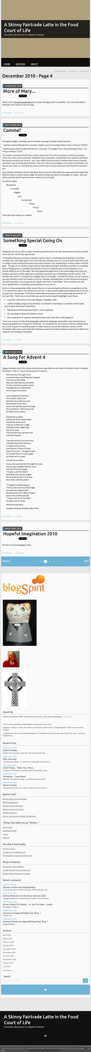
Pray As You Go (9, 849)
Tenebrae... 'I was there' (14, 776)
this (48, 102)
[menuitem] (7, 62)
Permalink (7, 113)
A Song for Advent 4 (24, 357)
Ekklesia (6, 838)
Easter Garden (10, 785)
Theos (5, 834)
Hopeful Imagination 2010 (30, 533)
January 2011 (84, 71)
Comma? (12, 130)
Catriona (7, 913)
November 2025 (9, 952)
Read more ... (68, 716)
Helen (5, 368)
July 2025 (6, 966)
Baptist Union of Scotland (13, 809)
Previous (6, 561)
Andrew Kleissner (11, 896)
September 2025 (9, 959)
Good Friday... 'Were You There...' (19, 768)
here (24, 545)
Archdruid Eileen (10, 921)
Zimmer (6, 887)
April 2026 (7, 935)
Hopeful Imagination (23, 102)
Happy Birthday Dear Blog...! (28, 913)
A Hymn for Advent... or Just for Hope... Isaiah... (31, 904)
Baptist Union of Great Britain (15, 799)
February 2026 (8, 942)
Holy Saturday (10, 759)
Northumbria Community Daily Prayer (17, 855)
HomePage (72, 71)
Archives (20, 64)
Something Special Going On (32, 240)
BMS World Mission (10, 802)
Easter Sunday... (10, 750)
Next (86, 561)
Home (7, 64)
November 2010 (60, 71)
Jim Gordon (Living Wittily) (13, 867)
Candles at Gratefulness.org (14, 852)
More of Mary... (19, 91)
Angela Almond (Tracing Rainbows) (17, 870)
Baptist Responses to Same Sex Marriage (19, 816)
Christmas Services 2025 (34, 896)
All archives (7, 970)
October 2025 (8, 956)
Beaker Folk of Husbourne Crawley (16, 873)
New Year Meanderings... (25, 887)
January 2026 (8, 945)
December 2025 (9, 949)
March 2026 (7, 938)
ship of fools (8, 827)
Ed (4, 904)
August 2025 (8, 963)
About (34, 64)
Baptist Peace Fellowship (13, 806)
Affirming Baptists (10, 813)
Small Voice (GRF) (10, 831)
